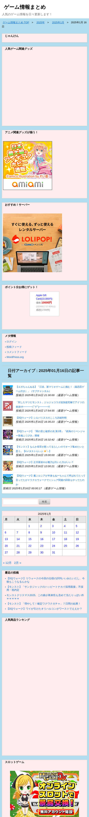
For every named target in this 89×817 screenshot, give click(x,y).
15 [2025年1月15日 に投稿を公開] (30, 539)
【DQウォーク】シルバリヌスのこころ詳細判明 (41, 417)
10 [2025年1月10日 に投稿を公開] (53, 532)
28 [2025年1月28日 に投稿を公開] (18, 552)
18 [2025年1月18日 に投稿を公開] (65, 539)
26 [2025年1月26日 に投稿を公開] (77, 545)
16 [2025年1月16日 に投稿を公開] (41, 539)
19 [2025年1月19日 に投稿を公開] (77, 539)
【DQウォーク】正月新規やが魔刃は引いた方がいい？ (45, 462)
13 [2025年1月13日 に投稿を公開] (6, 539)
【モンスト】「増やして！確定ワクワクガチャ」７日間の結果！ (43, 603)
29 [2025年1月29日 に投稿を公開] (30, 552)
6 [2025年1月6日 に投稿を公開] (5, 532)
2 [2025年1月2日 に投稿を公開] (41, 526)
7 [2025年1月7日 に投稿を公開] (17, 532)
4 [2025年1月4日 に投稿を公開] (65, 526)
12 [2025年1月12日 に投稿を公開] (77, 532)
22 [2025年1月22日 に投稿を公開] (30, 545)
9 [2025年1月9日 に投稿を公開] (41, 532)
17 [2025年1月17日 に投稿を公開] (53, 539)
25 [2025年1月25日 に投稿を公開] (65, 545)
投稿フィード (14, 346)
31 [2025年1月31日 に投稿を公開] (53, 552)
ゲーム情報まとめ (25, 7)
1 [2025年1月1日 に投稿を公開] (29, 526)
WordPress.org (15, 357)
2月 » (17, 562)
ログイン (11, 341)
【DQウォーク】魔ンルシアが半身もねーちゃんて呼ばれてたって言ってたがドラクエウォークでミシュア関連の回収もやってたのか (50, 480)
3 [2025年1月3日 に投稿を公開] (53, 526)
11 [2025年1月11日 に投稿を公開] (65, 532)
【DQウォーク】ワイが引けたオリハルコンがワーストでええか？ (44, 608)
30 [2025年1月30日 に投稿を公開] (41, 552)
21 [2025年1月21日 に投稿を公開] (18, 545)
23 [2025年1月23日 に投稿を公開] (41, 545)
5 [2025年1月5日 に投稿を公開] (76, 526)
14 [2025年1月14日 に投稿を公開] (18, 539)
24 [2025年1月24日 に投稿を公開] (53, 545)
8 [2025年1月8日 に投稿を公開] (29, 532)
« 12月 (7, 562)
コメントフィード (16, 351)
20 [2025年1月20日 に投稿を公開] (6, 545)
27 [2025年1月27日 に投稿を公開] (6, 552)
